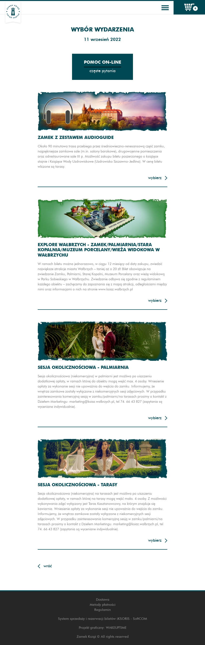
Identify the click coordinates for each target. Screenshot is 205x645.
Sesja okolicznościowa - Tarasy (77, 484)
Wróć (48, 566)
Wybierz (154, 177)
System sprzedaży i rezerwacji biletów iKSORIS (94, 619)
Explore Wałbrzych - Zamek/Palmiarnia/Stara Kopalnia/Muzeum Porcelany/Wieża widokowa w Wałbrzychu (99, 250)
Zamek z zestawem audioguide (76, 137)
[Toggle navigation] (165, 7)
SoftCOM (140, 619)
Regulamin (102, 610)
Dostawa (102, 600)
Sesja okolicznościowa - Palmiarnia (83, 367)
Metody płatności (103, 605)
